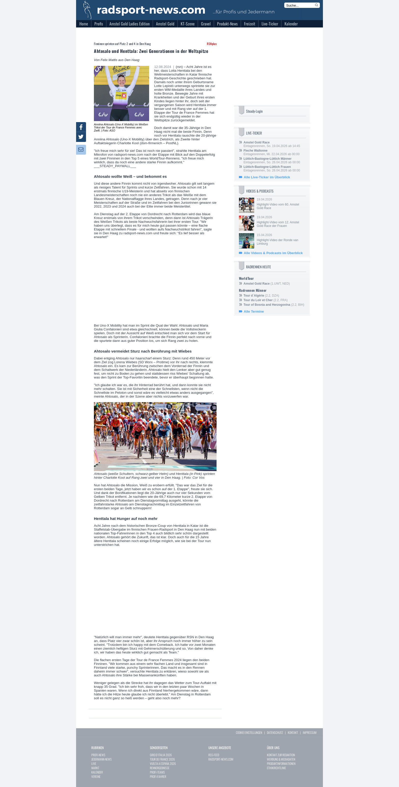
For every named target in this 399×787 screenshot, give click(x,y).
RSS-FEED (213, 755)
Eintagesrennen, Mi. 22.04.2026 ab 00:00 (272, 152)
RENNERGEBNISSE (159, 768)
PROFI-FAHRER (158, 776)
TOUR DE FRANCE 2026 (162, 759)
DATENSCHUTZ (275, 732)
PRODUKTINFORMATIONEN (281, 763)
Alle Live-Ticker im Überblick (267, 177)
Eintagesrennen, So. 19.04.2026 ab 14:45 (272, 144)
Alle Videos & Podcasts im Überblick (273, 253)
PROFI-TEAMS (157, 772)
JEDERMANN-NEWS (101, 759)
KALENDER (97, 772)
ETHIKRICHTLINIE (276, 768)
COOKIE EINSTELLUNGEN (249, 732)
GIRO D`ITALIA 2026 (161, 755)
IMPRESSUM (310, 732)
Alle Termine (254, 311)
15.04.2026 (281, 239)
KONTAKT (293, 732)
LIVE (93, 763)
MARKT (95, 768)
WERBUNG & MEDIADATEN (281, 759)
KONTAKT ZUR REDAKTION (281, 755)
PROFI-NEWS (98, 755)
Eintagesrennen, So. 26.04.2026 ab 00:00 (272, 160)
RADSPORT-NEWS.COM (220, 759)
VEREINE (96, 776)
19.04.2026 (281, 204)
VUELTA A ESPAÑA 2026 (163, 763)
